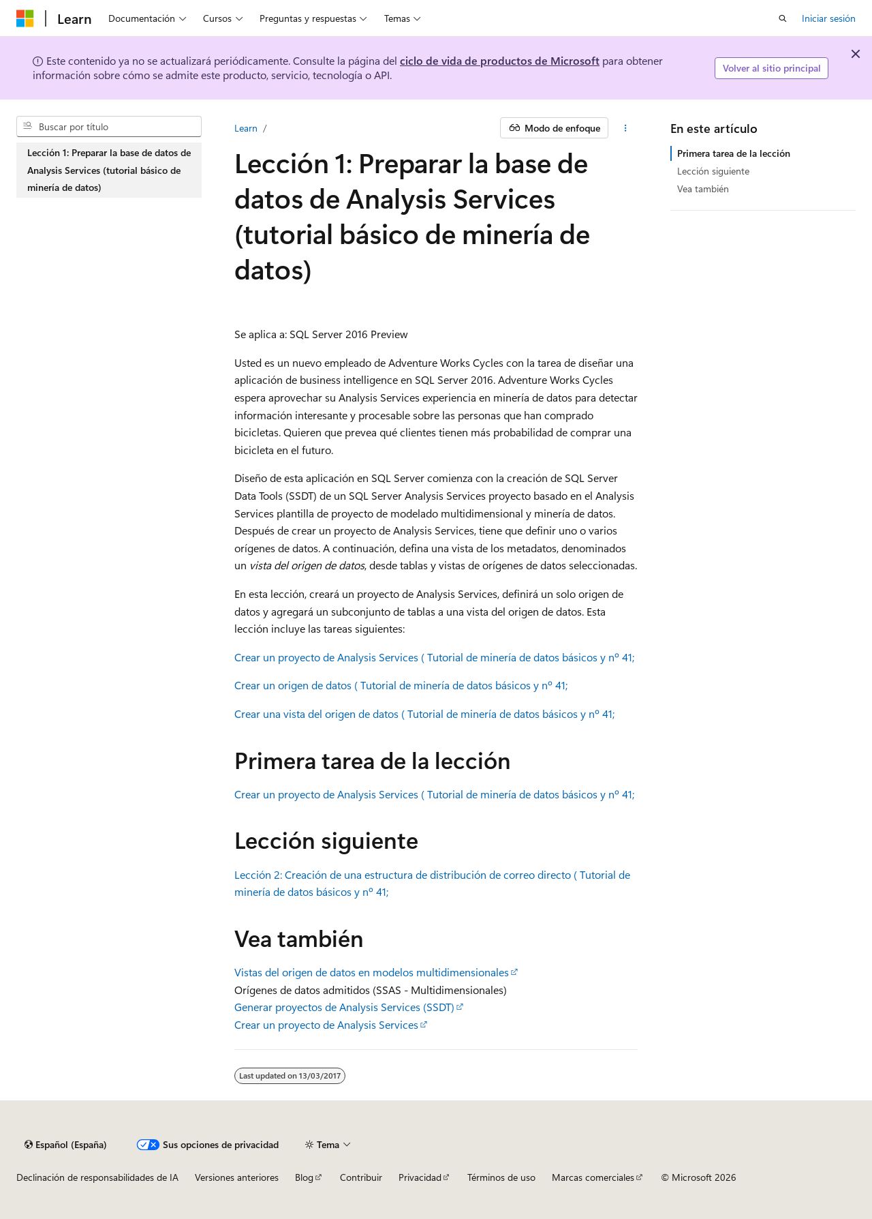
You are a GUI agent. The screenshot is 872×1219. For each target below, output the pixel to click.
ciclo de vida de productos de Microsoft (500, 60)
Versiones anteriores (237, 1177)
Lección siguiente (713, 170)
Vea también (703, 188)
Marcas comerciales (593, 1177)
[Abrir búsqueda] (782, 18)
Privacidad (420, 1177)
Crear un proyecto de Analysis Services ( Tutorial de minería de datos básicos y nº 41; (434, 657)
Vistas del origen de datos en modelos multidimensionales (371, 972)
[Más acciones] (626, 128)
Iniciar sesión (829, 18)
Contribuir (361, 1177)
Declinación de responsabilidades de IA (97, 1177)
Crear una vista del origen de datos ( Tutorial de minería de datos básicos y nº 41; (424, 713)
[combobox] (109, 127)
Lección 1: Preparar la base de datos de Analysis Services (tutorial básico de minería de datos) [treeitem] (109, 170)
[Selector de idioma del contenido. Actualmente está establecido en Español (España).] (65, 1145)
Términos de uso (501, 1177)
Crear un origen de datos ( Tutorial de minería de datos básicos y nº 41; (400, 685)
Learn (246, 127)
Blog (304, 1177)
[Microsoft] (25, 18)
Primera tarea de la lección (733, 153)
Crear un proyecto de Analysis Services (326, 1024)
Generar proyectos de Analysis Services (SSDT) (344, 1006)
